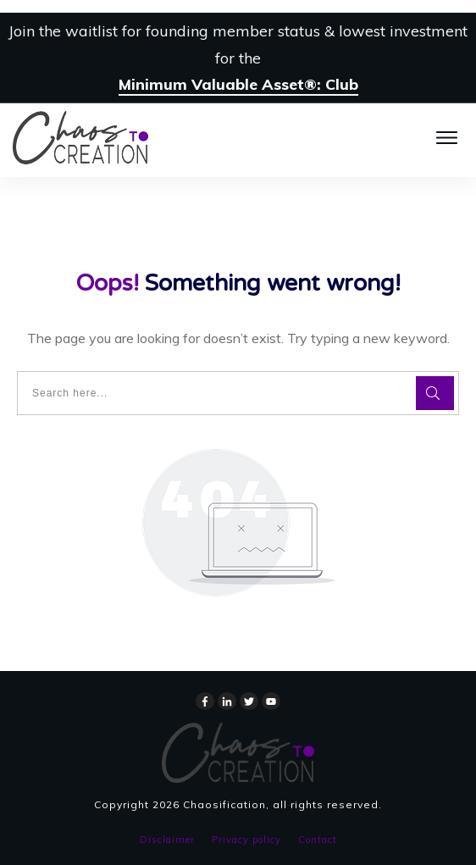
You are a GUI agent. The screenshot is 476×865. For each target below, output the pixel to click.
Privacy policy (246, 840)
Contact (317, 840)
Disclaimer (167, 840)
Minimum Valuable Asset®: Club (238, 84)
